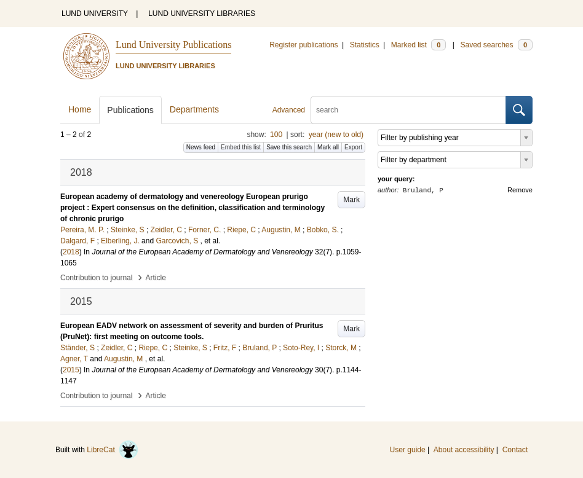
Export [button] (353, 147)
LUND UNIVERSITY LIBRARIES (201, 13)
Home (79, 109)
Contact (515, 449)
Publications (130, 110)
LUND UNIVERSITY (94, 13)
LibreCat (112, 450)
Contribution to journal (96, 277)
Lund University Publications (173, 44)
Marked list (418, 45)
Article (156, 277)
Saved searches (496, 45)
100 (276, 134)
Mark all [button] (328, 147)
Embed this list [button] (241, 147)
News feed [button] (200, 147)
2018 (71, 252)
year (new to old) (336, 134)
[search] (408, 110)
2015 (71, 370)
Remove (520, 190)
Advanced (288, 110)
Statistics (364, 45)
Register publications (303, 45)
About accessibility (464, 449)
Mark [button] (351, 199)
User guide (408, 449)
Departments (194, 109)
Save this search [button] (289, 147)
